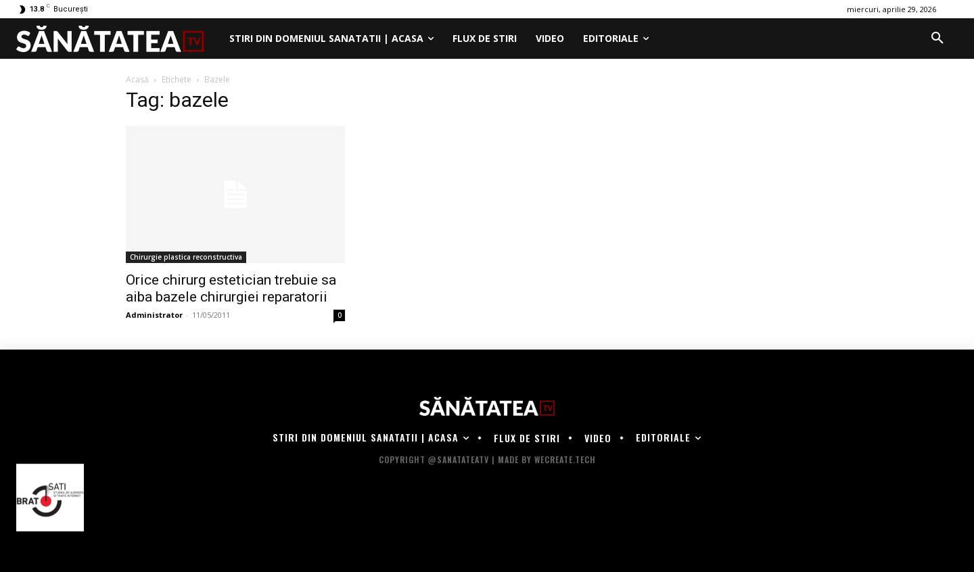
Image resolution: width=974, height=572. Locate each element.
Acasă (137, 79)
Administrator (154, 315)
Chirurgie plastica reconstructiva (186, 257)
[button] (937, 38)
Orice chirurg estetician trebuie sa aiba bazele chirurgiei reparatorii (231, 288)
